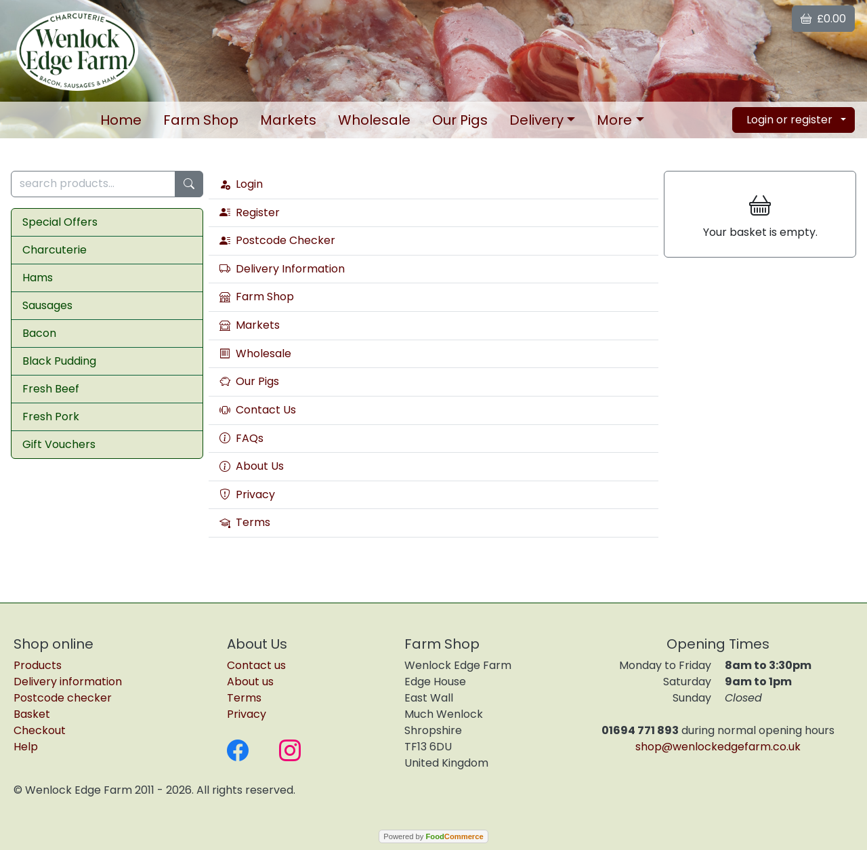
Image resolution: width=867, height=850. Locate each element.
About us (250, 681)
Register (249, 213)
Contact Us (257, 410)
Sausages (47, 305)
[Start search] (189, 184)
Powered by (433, 836)
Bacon (39, 333)
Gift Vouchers (59, 444)
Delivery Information (282, 269)
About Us (251, 466)
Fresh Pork (50, 416)
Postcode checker (63, 698)
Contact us (256, 665)
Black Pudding (59, 361)
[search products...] (93, 184)
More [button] (614, 119)
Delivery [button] (536, 119)
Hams (37, 277)
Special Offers (60, 222)
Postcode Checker (277, 240)
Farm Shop (200, 119)
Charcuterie (54, 250)
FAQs (241, 438)
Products (38, 665)
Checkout (40, 730)
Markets (288, 119)
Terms (244, 522)
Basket (32, 714)
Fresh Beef (50, 389)
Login (241, 184)
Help (26, 746)
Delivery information (68, 681)
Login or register (789, 119)
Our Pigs (460, 119)
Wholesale (374, 119)
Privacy (247, 495)
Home (121, 119)
